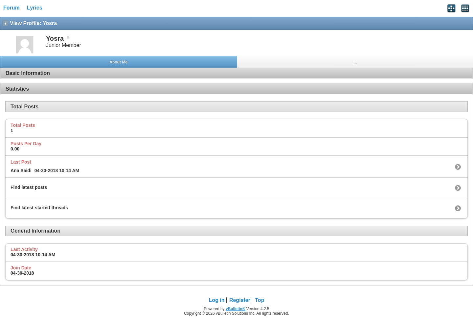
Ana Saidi (21, 170)
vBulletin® (235, 309)
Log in (217, 300)
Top (259, 300)
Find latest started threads (39, 207)
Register (239, 300)
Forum (11, 8)
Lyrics (34, 8)
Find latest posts (29, 187)
